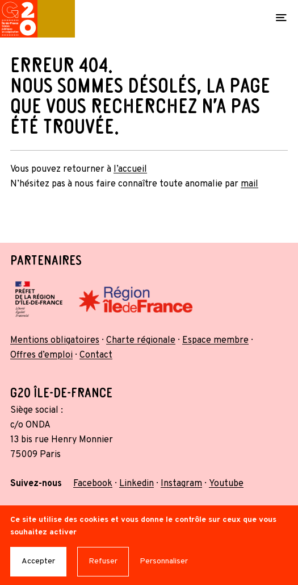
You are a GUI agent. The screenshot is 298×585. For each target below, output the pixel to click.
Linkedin (136, 483)
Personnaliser (164, 561)
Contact (95, 355)
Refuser (103, 561)
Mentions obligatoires (54, 340)
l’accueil (130, 169)
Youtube (226, 483)
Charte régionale (140, 340)
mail (249, 184)
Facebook (92, 483)
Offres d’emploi (41, 355)
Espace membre (215, 340)
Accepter (38, 561)
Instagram (181, 483)
